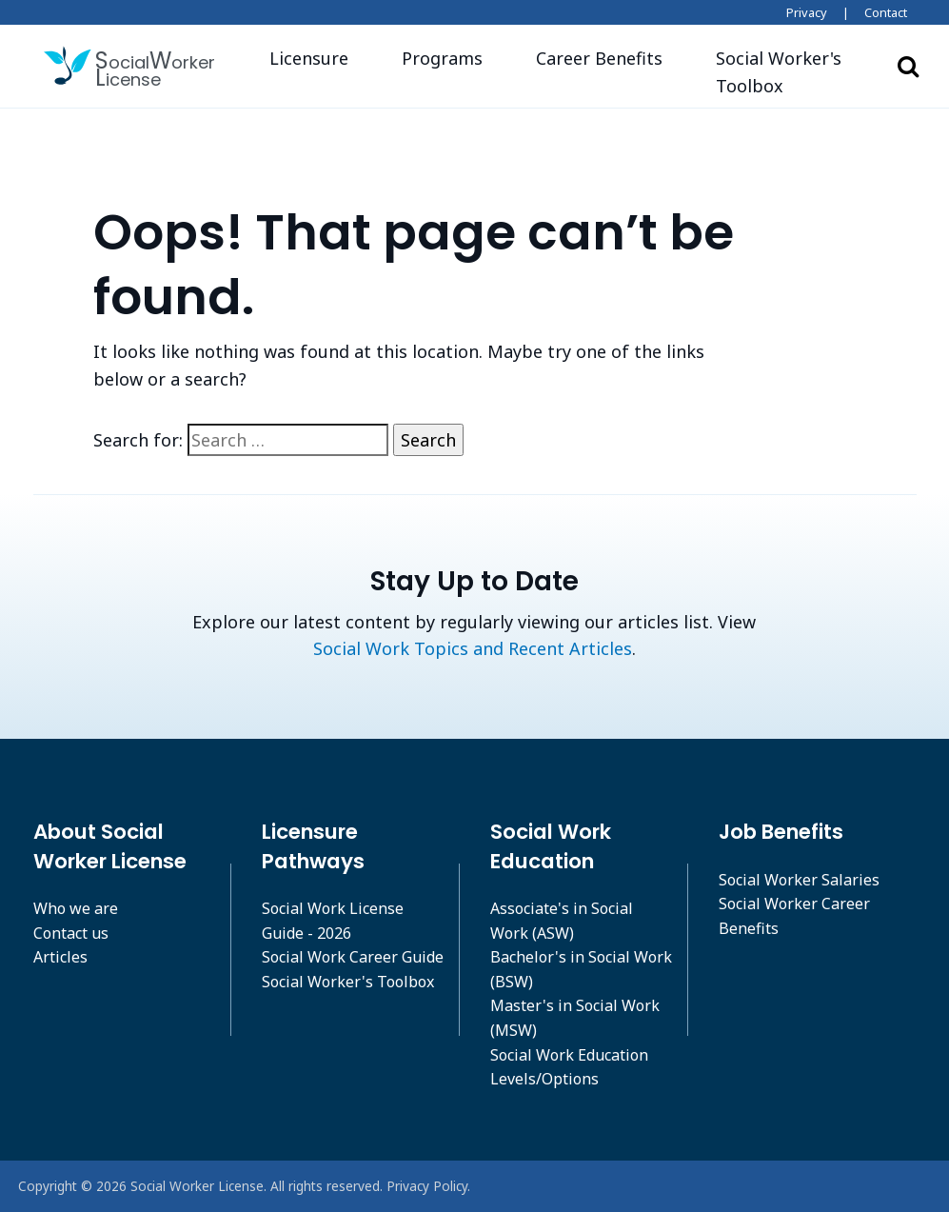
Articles (60, 956)
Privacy (806, 12)
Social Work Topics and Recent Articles (472, 648)
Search (908, 65)
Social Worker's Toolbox (348, 981)
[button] (785, 72)
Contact (885, 12)
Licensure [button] (308, 58)
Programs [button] (442, 58)
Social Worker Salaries (799, 879)
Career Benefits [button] (599, 58)
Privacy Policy (426, 1186)
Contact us (71, 933)
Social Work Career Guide (353, 956)
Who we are (75, 908)
